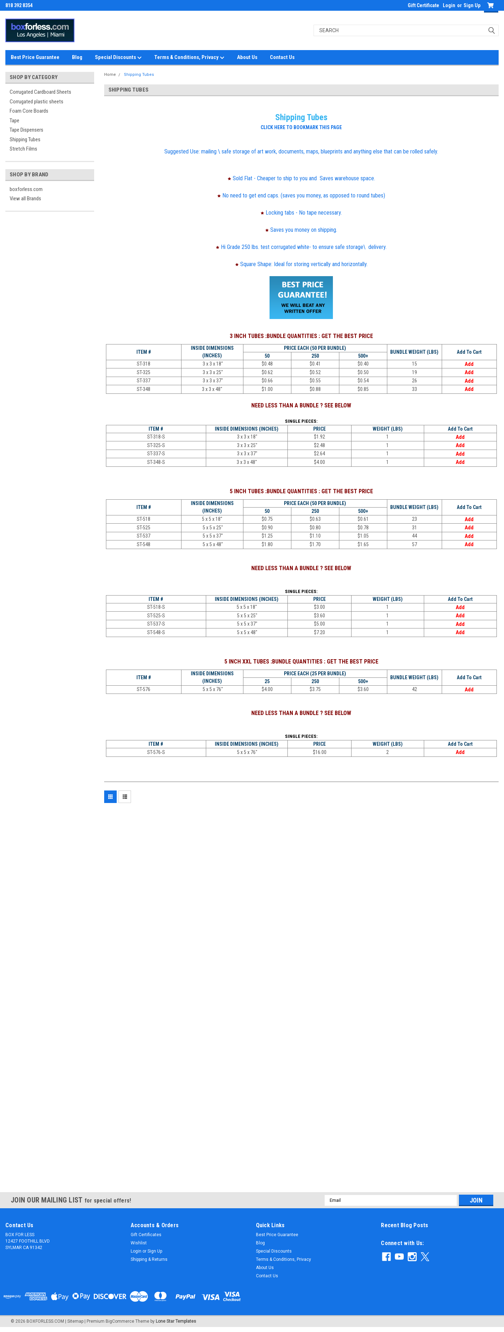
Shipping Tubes (25, 139)
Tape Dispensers (26, 130)
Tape (14, 120)
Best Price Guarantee (35, 57)
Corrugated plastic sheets (36, 101)
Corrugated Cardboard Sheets (40, 92)
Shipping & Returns (149, 1259)
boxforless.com (26, 189)
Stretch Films (23, 149)
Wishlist (139, 1242)
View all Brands (25, 198)
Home (110, 74)
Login (449, 5)
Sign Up (472, 5)
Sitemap (75, 1321)
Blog (77, 57)
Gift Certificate (423, 5)
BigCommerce (120, 1321)
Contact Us (282, 57)
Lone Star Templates (176, 1321)
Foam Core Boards (29, 111)
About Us (247, 57)
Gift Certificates (146, 1234)
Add (469, 364)
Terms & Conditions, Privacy (189, 57)
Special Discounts (118, 57)
